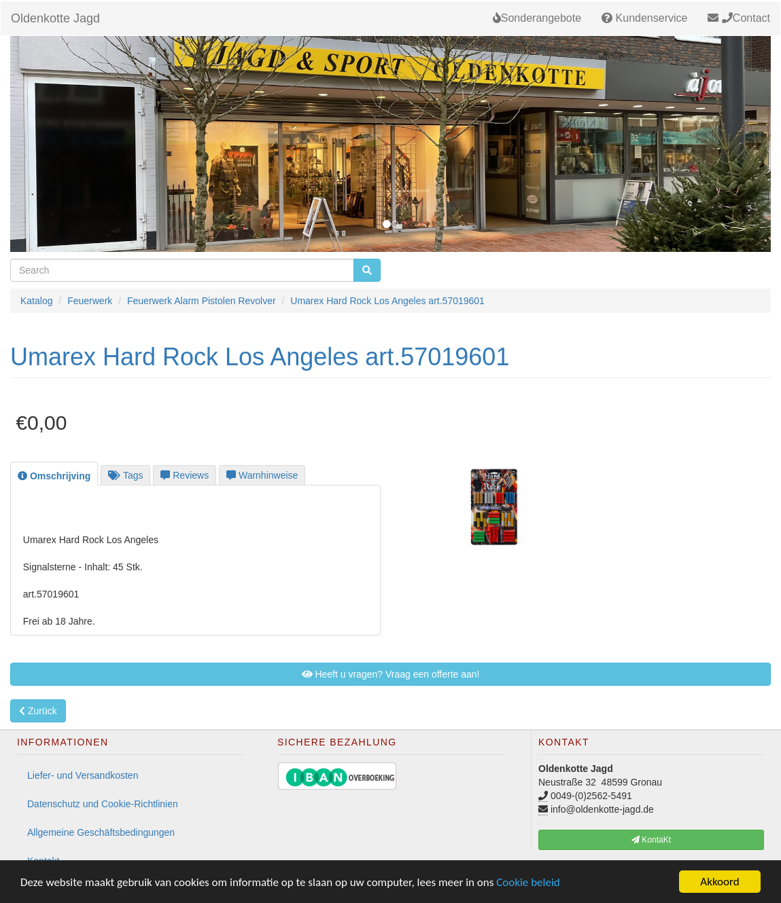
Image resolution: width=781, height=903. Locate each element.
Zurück (38, 710)
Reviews (184, 475)
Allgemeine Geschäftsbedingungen (101, 832)
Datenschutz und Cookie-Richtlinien (102, 803)
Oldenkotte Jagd (55, 18)
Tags (125, 475)
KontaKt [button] (651, 840)
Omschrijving (54, 476)
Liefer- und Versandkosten (82, 775)
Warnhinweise (262, 475)
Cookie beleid (528, 882)
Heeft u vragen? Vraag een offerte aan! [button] (391, 674)
